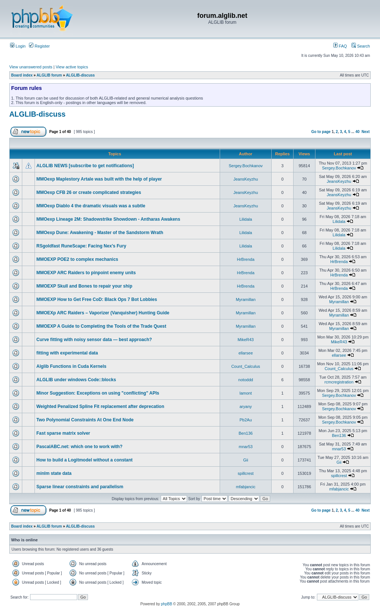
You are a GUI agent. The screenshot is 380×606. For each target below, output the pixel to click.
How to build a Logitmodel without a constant (84, 460)
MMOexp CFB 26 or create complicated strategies (88, 192)
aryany (245, 406)
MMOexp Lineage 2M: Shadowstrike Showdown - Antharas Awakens (108, 219)
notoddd (245, 379)
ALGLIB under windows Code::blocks (76, 379)
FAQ (340, 46)
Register (39, 46)
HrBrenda (245, 259)
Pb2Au (245, 420)
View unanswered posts (30, 67)
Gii (245, 460)
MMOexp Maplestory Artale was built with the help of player (99, 179)
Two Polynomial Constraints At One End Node (85, 419)
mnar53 (245, 446)
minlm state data (54, 473)
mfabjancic (246, 487)
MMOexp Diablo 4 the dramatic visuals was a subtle (90, 205)
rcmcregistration (338, 382)
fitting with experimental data (67, 353)
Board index (22, 75)
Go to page (321, 132)
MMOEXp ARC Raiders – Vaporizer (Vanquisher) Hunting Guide (102, 312)
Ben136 (246, 433)
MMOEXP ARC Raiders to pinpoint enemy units (86, 272)
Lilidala (245, 219)
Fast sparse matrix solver (63, 433)
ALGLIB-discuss (80, 75)
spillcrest (246, 473)
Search (360, 46)
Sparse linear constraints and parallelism (79, 486)
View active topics (72, 67)
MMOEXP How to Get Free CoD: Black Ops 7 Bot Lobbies (96, 299)
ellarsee (246, 353)
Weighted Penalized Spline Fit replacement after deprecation (100, 406)
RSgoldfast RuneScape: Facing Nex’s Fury (81, 246)
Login (18, 46)
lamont (245, 393)
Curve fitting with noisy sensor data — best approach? (94, 339)
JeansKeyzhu (245, 179)
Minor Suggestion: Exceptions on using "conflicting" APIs (97, 393)
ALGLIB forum (49, 75)
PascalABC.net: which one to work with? (79, 446)
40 (358, 132)
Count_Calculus (245, 366)
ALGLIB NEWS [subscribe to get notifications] (85, 165)
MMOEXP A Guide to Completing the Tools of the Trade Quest (101, 326)
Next (365, 132)
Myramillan (245, 299)
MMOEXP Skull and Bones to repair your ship (84, 286)
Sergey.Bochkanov (246, 165)
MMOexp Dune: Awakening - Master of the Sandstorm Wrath (99, 232)
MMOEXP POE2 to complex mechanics (77, 259)
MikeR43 (245, 339)
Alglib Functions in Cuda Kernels (71, 366)
